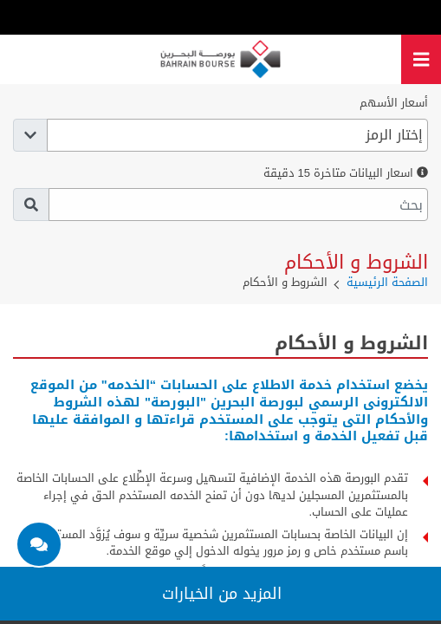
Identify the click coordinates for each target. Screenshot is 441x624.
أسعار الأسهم (394, 103)
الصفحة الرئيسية (387, 282)
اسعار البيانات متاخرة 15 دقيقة (345, 173)
